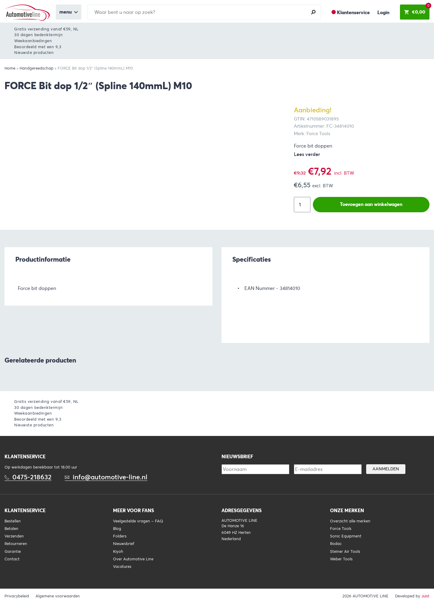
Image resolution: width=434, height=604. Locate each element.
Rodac (336, 543)
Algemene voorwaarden (58, 596)
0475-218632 (32, 477)
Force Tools (340, 528)
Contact (12, 559)
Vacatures (122, 566)
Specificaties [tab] (251, 259)
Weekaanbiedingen (33, 40)
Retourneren (16, 543)
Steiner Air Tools (345, 551)
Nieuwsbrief (123, 543)
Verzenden (14, 536)
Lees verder (307, 154)
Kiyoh (118, 551)
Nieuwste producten (34, 52)
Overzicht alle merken (350, 521)
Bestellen (13, 521)
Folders (120, 536)
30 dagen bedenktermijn (38, 34)
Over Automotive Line (133, 559)
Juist (425, 596)
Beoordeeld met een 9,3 (37, 46)
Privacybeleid (17, 596)
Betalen (11, 528)
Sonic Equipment (345, 536)
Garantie (13, 551)
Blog (117, 528)
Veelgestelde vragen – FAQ (138, 521)
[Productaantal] (302, 204)
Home (10, 68)
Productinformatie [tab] (43, 259)
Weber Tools (341, 559)
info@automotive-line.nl (110, 477)
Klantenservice (353, 12)
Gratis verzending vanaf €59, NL (46, 29)
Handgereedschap (36, 68)
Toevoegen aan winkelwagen (371, 204)
